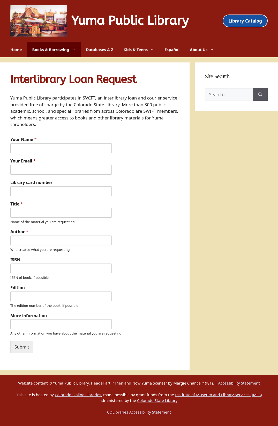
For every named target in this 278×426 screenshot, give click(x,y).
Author (19, 232)
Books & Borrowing (56, 49)
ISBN (15, 259)
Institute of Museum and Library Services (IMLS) (218, 394)
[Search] (260, 94)
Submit (21, 347)
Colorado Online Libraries (78, 394)
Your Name (23, 139)
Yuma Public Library (130, 20)
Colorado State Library (157, 400)
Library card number (31, 182)
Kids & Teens (141, 49)
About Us (204, 49)
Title (16, 204)
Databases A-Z (99, 49)
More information (28, 315)
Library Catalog (245, 21)
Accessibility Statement (239, 383)
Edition (17, 287)
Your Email (23, 161)
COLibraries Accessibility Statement (139, 412)
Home (16, 49)
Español (171, 49)
